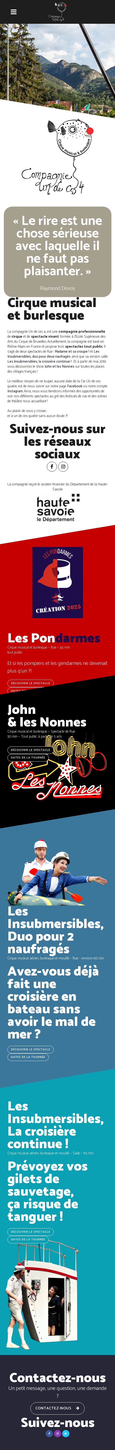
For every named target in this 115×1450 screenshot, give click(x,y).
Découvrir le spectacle (30, 750)
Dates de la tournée (28, 757)
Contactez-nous (57, 1408)
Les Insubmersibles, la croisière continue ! (39, 362)
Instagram (15, 391)
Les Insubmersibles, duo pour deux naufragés (53, 354)
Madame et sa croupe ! (72, 352)
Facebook (74, 386)
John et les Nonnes (59, 367)
